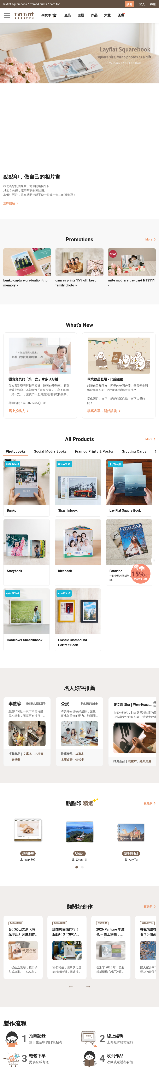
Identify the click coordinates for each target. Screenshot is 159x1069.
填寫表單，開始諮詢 (104, 411)
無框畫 (15, 676)
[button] (28, 746)
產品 (67, 15)
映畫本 (132, 677)
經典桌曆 (145, 677)
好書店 (78, 1014)
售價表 (24, 1020)
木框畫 (39, 670)
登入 (142, 4)
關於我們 (63, 1014)
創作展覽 (9, 1020)
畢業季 (49, 15)
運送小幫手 (27, 1014)
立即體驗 (10, 203)
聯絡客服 (46, 1020)
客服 (153, 4)
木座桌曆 (66, 676)
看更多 (149, 719)
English (148, 1062)
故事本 (79, 670)
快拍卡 (79, 676)
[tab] (67, 15)
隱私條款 (46, 1026)
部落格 (61, 1020)
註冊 (129, 4)
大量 (107, 15)
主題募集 (9, 1014)
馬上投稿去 (18, 411)
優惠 (120, 15)
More (150, 239)
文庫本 (27, 670)
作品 (94, 15)
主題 (81, 15)
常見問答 (46, 1014)
